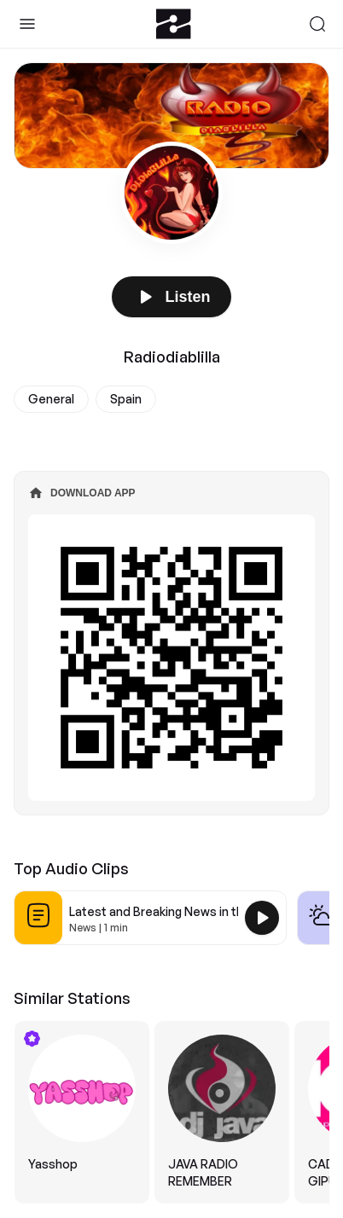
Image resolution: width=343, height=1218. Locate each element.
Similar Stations (72, 998)
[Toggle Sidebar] (27, 24)
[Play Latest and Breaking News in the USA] (262, 918)
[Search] (317, 24)
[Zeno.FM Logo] (173, 24)
